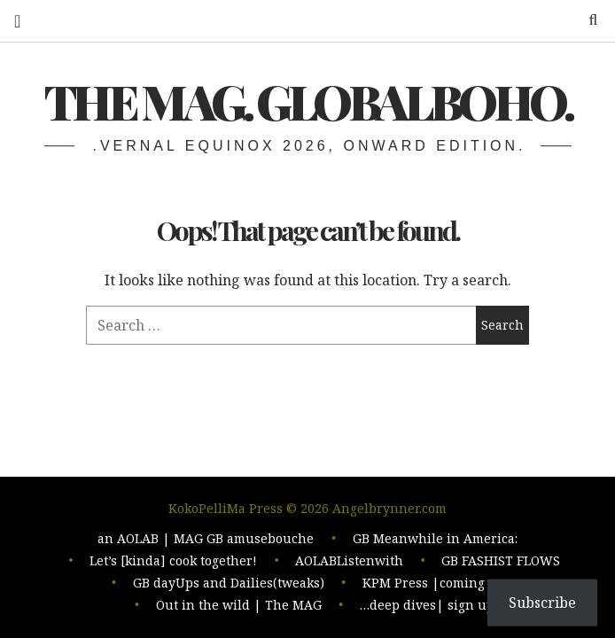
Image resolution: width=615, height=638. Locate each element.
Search (586, 19)
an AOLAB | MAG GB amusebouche (205, 541)
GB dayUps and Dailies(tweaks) (228, 584)
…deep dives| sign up (427, 605)
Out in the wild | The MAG (239, 605)
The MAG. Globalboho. (308, 101)
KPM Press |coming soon (440, 584)
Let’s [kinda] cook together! (173, 563)
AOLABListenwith (349, 563)
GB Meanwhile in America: (435, 541)
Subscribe (542, 602)
